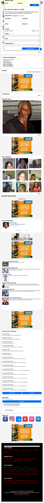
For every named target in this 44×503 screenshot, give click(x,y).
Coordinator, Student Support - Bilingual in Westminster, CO (11, 339)
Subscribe (21, 401)
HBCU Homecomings (9, 480)
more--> (39, 95)
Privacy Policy (17, 495)
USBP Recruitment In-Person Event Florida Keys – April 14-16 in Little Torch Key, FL (14, 378)
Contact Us (23, 450)
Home (5, 450)
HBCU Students (21, 469)
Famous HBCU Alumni (24, 482)
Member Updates (17, 461)
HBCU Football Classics (22, 480)
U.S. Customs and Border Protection (7, 345)
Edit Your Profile (8, 458)
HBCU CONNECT (9, 410)
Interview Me (6, 61)
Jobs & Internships (24, 467)
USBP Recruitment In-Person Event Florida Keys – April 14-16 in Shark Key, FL (14, 358)
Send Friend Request (8, 66)
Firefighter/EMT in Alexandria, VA (7, 354)
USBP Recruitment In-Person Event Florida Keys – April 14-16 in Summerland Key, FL (15, 382)
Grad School (35, 474)
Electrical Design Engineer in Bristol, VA (8, 343)
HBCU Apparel (7, 474)
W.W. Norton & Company (6, 349)
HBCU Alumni (12, 469)
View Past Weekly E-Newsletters (12, 405)
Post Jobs (32, 393)
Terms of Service (26, 495)
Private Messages (27, 461)
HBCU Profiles (7, 467)
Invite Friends (34, 458)
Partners (36, 450)
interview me (22, 199)
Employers (17, 450)
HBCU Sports (11, 472)
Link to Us (30, 450)
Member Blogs (29, 469)
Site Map (6, 452)
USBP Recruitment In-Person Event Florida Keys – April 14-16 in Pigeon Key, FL (14, 362)
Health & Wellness (26, 474)
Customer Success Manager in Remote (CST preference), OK (11, 335)
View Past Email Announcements (12, 403)
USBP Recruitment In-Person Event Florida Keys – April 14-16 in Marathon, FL (14, 366)
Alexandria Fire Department (6, 353)
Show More (38, 72)
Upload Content (31, 72)
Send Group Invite (7, 62)
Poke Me (11, 59)
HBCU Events (35, 472)
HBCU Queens (34, 482)
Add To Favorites (7, 63)
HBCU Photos (19, 472)
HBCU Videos (27, 472)
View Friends (26, 458)
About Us (11, 450)
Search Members (17, 458)
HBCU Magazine (17, 474)
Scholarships (15, 467)
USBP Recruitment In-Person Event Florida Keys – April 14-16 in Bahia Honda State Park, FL (16, 370)
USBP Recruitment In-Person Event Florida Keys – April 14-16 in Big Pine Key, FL (14, 374)
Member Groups (8, 461)
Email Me (5, 59)
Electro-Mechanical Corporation (7, 341)
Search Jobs (12, 393)
